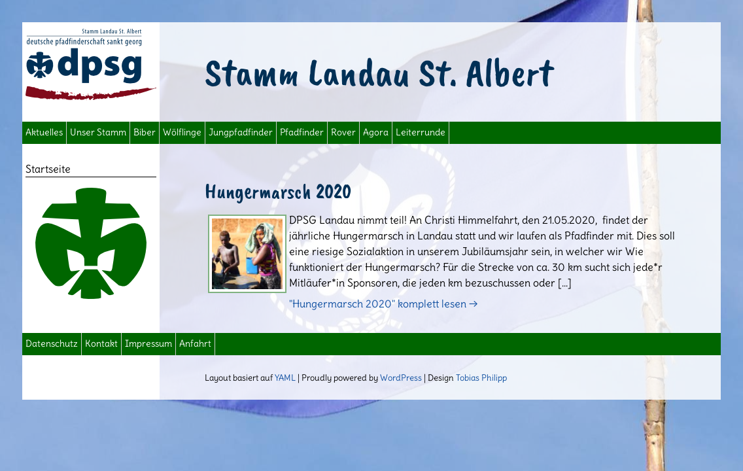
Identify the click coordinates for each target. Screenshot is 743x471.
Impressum (148, 343)
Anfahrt (195, 343)
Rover (343, 132)
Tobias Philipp (481, 377)
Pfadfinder (302, 132)
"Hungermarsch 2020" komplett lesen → (383, 303)
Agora (376, 132)
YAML (285, 377)
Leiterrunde (420, 132)
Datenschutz (52, 343)
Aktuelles (44, 132)
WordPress (401, 377)
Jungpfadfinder (241, 132)
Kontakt (101, 343)
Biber (144, 132)
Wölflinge (182, 132)
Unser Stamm (98, 132)
